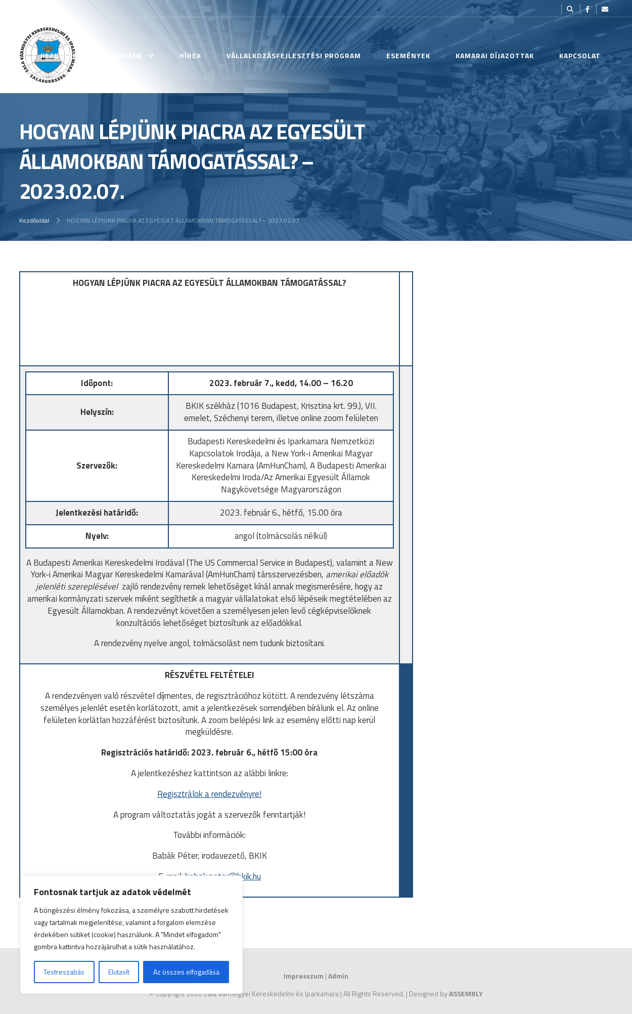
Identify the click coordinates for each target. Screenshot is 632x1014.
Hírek (190, 55)
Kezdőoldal (34, 220)
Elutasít (118, 971)
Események (408, 55)
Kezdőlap (58, 55)
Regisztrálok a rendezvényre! (209, 793)
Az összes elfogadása (186, 971)
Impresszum (304, 975)
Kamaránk (123, 55)
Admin (338, 975)
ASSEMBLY (466, 993)
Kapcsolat (580, 55)
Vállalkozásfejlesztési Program (294, 55)
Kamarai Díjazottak (495, 55)
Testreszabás (63, 971)
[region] (131, 934)
